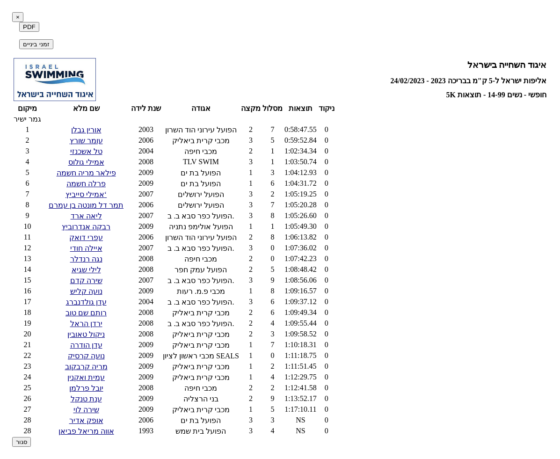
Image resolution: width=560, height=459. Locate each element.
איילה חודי (86, 248)
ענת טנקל (86, 399)
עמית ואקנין (86, 377)
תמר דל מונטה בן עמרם (86, 205)
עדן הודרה (86, 345)
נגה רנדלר (86, 259)
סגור (21, 441)
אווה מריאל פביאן (86, 431)
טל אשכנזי (86, 151)
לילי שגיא (86, 270)
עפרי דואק (86, 237)
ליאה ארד (86, 216)
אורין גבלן (86, 130)
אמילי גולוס (86, 162)
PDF (29, 26)
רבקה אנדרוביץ (86, 227)
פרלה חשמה (86, 184)
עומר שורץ (86, 141)
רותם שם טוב (86, 313)
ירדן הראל (86, 324)
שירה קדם (86, 280)
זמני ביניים (36, 44)
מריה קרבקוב (86, 367)
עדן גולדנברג (86, 302)
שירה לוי (86, 410)
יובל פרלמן (86, 388)
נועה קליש (86, 291)
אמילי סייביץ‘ (86, 194)
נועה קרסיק (86, 356)
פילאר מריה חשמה (86, 173)
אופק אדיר (86, 420)
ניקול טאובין (86, 334)
